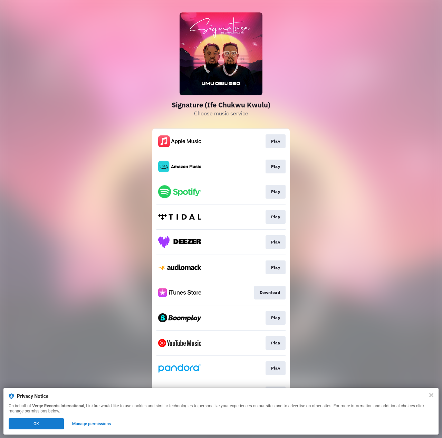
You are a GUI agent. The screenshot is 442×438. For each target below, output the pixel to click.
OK (36, 423)
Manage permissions (91, 423)
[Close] (431, 395)
